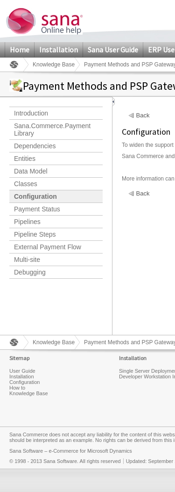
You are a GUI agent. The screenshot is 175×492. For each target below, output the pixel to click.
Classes (25, 184)
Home (19, 49)
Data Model (31, 171)
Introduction (31, 113)
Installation (58, 49)
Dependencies (35, 146)
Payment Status (37, 209)
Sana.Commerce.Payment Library (52, 129)
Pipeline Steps (35, 234)
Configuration (35, 196)
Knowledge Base (54, 64)
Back (143, 115)
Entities (24, 158)
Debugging (30, 272)
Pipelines (27, 221)
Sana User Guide (113, 49)
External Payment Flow (47, 247)
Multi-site (27, 259)
